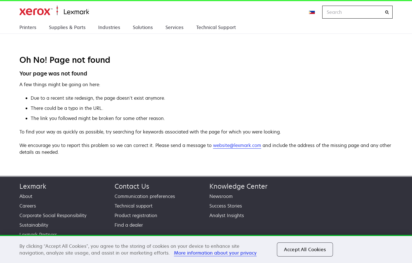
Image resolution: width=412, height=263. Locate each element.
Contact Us (132, 186)
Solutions (143, 27)
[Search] (387, 12)
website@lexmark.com (237, 145)
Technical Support (216, 27)
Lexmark (32, 186)
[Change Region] (312, 12)
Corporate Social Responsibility (52, 215)
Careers (27, 206)
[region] (206, 249)
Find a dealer (129, 225)
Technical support (134, 206)
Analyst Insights (226, 215)
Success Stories (225, 206)
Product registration (136, 215)
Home (54, 10)
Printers (27, 27)
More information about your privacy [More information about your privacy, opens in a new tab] (215, 253)
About (25, 196)
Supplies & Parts (67, 27)
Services (174, 27)
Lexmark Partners (38, 234)
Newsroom (221, 196)
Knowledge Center (238, 186)
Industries (109, 27)
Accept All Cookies (305, 249)
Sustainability (33, 225)
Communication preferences (145, 196)
